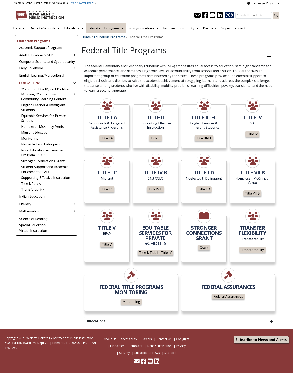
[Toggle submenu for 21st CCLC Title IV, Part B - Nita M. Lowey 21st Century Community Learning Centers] (74, 94)
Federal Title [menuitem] (29, 83)
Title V (107, 244)
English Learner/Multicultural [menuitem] (41, 75)
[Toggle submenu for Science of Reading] (74, 218)
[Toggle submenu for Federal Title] (74, 82)
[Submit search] (276, 15)
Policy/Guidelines (141, 28)
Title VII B (252, 193)
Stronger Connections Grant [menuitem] (43, 161)
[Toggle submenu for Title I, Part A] (74, 183)
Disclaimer (117, 346)
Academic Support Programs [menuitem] (41, 47)
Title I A (107, 138)
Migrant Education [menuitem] (35, 132)
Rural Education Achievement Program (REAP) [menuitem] (43, 152)
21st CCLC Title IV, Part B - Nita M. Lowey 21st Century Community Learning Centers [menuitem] (45, 94)
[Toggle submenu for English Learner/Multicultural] (74, 75)
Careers (147, 339)
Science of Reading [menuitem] (33, 219)
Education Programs (103, 28)
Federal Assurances (228, 296)
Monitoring (131, 301)
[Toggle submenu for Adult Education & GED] (74, 55)
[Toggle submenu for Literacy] (74, 203)
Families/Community (178, 28)
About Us (110, 339)
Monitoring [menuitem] (30, 138)
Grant (204, 247)
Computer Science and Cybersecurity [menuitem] (47, 61)
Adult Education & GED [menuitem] (36, 55)
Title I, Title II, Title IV (155, 252)
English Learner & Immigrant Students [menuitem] (43, 107)
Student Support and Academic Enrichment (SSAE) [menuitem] (44, 169)
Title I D (204, 189)
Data (17, 28)
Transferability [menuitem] (32, 189)
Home (86, 37)
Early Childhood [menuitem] (31, 68)
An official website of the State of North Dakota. (53, 3)
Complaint (135, 346)
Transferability (252, 250)
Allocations (96, 321)
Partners (209, 28)
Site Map (170, 353)
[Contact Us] (197, 15)
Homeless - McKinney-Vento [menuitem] (42, 126)
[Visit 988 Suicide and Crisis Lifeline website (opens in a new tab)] (229, 15)
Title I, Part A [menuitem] (31, 183)
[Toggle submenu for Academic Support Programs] (74, 47)
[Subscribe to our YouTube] (212, 15)
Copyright (182, 339)
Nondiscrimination (159, 346)
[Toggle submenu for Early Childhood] (74, 68)
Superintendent (233, 28)
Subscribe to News (147, 353)
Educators (71, 28)
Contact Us (164, 339)
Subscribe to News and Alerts (261, 339)
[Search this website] (253, 15)
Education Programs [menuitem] (33, 41)
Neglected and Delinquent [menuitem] (41, 144)
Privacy (181, 346)
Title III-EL (204, 138)
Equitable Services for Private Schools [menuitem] (43, 118)
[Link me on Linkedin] (220, 15)
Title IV (252, 134)
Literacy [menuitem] (25, 204)
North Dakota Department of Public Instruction (61, 338)
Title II (155, 138)
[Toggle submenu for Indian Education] (74, 196)
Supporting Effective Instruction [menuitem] (45, 177)
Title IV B (155, 189)
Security (124, 353)
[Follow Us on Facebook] (205, 15)
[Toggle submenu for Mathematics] (74, 211)
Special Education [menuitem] (32, 225)
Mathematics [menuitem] (29, 211)
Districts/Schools (42, 28)
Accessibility (129, 339)
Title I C (107, 189)
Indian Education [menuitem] (32, 196)
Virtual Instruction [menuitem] (33, 230)
